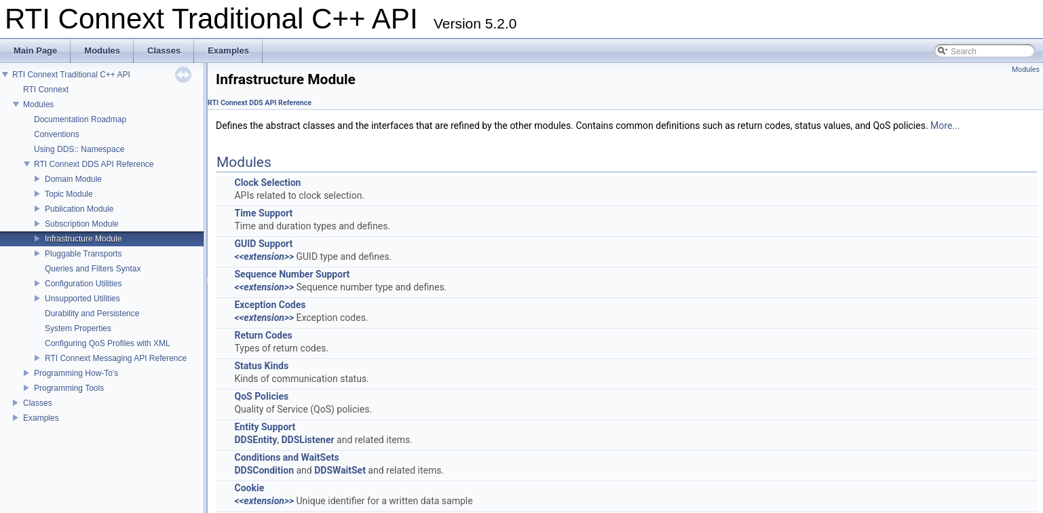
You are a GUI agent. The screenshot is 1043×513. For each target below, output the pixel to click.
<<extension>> (264, 256)
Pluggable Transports (83, 254)
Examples (41, 418)
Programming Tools (69, 388)
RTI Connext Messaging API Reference (116, 358)
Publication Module (79, 209)
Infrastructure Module (83, 239)
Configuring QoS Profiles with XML (107, 343)
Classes (37, 403)
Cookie (249, 487)
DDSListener (308, 439)
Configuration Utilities (83, 283)
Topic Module (69, 194)
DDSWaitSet (340, 470)
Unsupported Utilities (82, 298)
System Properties (78, 328)
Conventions (56, 134)
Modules (38, 104)
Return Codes (263, 335)
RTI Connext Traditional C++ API (71, 74)
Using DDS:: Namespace (79, 149)
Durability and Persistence (92, 313)
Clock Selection (267, 182)
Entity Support (264, 426)
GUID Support (263, 243)
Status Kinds (261, 365)
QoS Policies (261, 396)
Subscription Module (82, 224)
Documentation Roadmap (80, 119)
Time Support (263, 213)
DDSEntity (255, 439)
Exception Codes (269, 304)
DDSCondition (264, 470)
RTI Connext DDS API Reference (94, 164)
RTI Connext (46, 89)
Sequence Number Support (291, 274)
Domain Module (73, 179)
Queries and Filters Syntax (92, 268)
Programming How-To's (76, 373)
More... (945, 125)
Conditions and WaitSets (286, 457)
